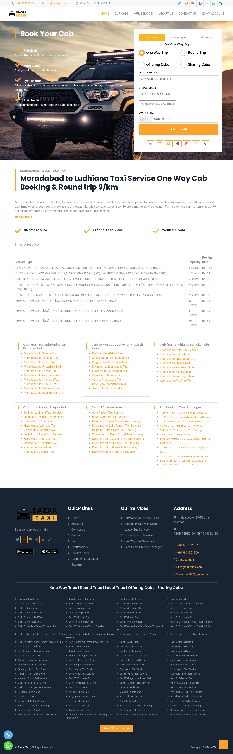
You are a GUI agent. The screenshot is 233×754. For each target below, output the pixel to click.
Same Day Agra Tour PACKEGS (175, 434)
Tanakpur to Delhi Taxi (80, 710)
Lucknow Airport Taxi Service (134, 664)
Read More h (23, 216)
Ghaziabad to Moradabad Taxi (111, 357)
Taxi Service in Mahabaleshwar (33, 651)
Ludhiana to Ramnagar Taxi (177, 376)
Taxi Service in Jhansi (130, 599)
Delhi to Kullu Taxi (78, 687)
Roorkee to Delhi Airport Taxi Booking (138, 714)
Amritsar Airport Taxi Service (134, 655)
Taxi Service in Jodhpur (29, 646)
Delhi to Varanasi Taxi (131, 621)
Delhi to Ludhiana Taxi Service (43, 412)
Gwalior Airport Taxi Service (133, 660)
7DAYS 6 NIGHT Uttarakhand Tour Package (181, 430)
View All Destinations (116, 728)
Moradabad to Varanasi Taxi (41, 357)
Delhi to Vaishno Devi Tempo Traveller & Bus (40, 642)
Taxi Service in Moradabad (31, 603)
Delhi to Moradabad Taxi (107, 353)
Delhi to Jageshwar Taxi (30, 612)
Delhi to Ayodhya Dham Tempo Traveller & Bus (41, 634)
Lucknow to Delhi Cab (29, 692)
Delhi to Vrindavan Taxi (80, 678)
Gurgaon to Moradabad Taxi (109, 362)
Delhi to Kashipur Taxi (130, 612)
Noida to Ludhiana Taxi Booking (44, 417)
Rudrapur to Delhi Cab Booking (33, 705)
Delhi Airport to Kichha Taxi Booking (188, 714)
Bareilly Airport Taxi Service (109, 417)
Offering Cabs (157, 64)
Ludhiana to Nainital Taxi (175, 371)
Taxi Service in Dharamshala (134, 646)
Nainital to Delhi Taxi (79, 705)
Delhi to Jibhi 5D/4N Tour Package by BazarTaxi (184, 461)
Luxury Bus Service (136, 529)
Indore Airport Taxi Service (183, 660)
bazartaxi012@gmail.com (193, 574)
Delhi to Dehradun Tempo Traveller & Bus (191, 621)
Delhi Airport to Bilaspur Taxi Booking (115, 443)
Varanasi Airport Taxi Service (32, 678)
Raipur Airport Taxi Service (183, 669)
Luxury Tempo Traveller (139, 535)
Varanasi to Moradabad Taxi (109, 375)
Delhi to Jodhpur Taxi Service (134, 682)
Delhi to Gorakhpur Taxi (131, 608)
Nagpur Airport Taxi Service (183, 664)
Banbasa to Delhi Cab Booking (135, 710)
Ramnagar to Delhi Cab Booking (136, 705)
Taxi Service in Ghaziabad (81, 599)
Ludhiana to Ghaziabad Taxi (177, 358)
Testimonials (79, 547)
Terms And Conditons (85, 558)
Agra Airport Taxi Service (107, 412)
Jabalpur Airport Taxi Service (32, 664)
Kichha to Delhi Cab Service (32, 710)
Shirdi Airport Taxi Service (81, 673)
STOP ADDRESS (147, 87)
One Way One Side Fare (139, 541)
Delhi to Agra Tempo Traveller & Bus (138, 634)
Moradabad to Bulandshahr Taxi (44, 392)
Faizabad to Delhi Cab (131, 696)
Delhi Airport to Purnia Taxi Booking (114, 447)
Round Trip (197, 52)
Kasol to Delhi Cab (129, 701)
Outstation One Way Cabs (140, 523)
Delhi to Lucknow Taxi (181, 612)
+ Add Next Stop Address (157, 103)
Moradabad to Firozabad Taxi (42, 366)
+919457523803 (25, 3)
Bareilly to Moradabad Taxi (109, 384)
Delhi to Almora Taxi (28, 608)
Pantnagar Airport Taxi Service (33, 669)
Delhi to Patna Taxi (129, 617)
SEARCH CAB (178, 129)
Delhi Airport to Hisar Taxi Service (113, 452)
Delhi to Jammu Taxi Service (184, 682)
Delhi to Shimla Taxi (130, 687)
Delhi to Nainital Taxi (79, 617)
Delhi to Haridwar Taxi (181, 608)
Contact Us (187, 13)
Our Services (144, 13)
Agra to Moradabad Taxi (107, 379)
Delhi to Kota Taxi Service (183, 687)
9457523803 (186, 559)
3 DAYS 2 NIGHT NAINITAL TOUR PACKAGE (181, 426)
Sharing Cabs (199, 64)
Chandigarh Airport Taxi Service (33, 660)
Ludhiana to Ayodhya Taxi (176, 380)
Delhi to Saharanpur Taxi (81, 621)
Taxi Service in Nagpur (131, 651)
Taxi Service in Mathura (182, 599)
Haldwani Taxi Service (29, 599)
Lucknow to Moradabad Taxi (110, 370)
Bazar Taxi (24, 747)
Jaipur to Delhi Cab (27, 696)
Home (105, 13)
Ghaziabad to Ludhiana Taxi (41, 421)
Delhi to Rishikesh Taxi (29, 621)
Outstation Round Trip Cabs (141, 518)
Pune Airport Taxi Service (132, 669)
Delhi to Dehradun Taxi (131, 603)
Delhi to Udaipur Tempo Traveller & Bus (88, 642)
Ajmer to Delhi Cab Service (31, 701)
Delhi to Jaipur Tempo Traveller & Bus (189, 634)
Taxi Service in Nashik (29, 655)
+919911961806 (188, 552)
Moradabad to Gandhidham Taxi (44, 375)
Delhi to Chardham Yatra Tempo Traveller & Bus (140, 628)
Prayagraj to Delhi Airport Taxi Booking (37, 714)
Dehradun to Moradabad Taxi (110, 366)
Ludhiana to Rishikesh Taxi (177, 367)
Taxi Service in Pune (79, 651)
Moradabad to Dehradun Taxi (42, 388)
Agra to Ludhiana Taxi (37, 447)
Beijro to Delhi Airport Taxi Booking (114, 430)
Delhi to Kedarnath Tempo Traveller (86, 626)
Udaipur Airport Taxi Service (133, 673)
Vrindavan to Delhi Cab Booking (186, 692)
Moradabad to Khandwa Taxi (42, 379)
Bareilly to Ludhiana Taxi (39, 452)
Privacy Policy (80, 552)
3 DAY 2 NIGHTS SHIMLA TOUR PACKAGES (181, 421)
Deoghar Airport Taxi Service (83, 660)
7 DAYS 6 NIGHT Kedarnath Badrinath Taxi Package (185, 417)
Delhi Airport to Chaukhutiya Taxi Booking (118, 438)
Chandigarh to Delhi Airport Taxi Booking (117, 434)
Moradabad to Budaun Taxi (40, 384)
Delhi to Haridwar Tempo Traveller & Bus (38, 626)
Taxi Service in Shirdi (180, 651)
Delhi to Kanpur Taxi (79, 612)
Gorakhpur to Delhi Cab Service (186, 696)
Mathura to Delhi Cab (130, 692)
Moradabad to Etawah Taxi (40, 370)
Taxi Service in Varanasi (81, 603)
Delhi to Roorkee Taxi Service (33, 682)
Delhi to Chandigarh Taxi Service (34, 687)
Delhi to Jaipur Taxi (129, 642)
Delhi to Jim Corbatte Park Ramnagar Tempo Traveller (90, 636)
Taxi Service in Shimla (80, 646)
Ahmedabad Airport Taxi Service (85, 655)
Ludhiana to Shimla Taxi (175, 363)
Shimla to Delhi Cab (79, 701)
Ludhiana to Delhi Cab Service (179, 350)
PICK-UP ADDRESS (149, 72)
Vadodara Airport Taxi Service (185, 673)
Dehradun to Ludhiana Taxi (40, 443)
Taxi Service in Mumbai (181, 646)
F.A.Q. (74, 541)
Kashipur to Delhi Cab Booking (185, 705)
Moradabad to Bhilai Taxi (39, 362)
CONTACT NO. (146, 112)
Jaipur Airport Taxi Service (82, 664)
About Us (166, 13)
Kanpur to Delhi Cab (79, 692)
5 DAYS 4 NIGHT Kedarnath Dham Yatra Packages (185, 456)
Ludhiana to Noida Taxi (174, 354)
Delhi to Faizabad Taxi (181, 678)
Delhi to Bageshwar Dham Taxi (135, 678)
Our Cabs (121, 13)
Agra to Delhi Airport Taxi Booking (187, 603)
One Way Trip (157, 52)
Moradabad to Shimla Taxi (40, 353)
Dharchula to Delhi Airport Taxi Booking (116, 425)
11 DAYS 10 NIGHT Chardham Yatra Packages (183, 413)
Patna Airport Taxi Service (81, 669)
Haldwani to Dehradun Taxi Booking (188, 710)
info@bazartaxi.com (57, 3)
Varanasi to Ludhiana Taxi (40, 430)
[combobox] (146, 119)
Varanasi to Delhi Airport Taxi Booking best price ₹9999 (89, 716)
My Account (213, 13)
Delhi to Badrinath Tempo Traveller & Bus (191, 626)
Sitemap (76, 564)
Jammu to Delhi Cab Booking (185, 701)
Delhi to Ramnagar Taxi (182, 617)
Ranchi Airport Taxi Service (31, 673)
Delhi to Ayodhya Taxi (80, 608)
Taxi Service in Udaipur (181, 642)
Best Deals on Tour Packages (143, 547)
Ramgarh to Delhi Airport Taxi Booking (116, 421)
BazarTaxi (212, 747)
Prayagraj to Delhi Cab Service (84, 696)
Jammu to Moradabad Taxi (109, 388)
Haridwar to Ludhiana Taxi (40, 425)
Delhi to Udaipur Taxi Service (83, 682)
